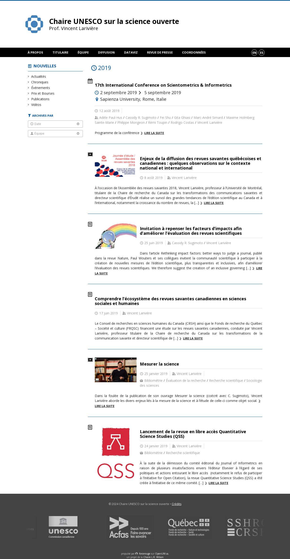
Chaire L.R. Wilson (153, 557)
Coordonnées (194, 52)
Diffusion (106, 52)
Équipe (83, 52)
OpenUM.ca (161, 553)
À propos (35, 52)
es (261, 52)
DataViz (131, 52)
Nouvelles (45, 66)
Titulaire (60, 52)
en (254, 52)
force (144, 553)
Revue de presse (160, 52)
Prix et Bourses (42, 93)
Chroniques (39, 82)
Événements (40, 87)
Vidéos (36, 104)
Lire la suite (154, 133)
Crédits (176, 504)
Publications (40, 99)
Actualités (38, 76)
